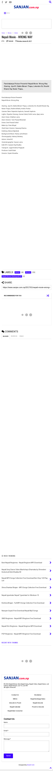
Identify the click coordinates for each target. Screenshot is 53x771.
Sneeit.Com (30, 766)
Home (3, 33)
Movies (10, 33)
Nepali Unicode (38, 703)
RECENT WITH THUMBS (10, 642)
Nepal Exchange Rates (37, 699)
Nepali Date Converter (15, 711)
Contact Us (15, 695)
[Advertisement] (21, 61)
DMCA (15, 699)
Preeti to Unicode (38, 707)
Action (16, 33)
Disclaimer (37, 695)
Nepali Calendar (15, 707)
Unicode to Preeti (15, 703)
